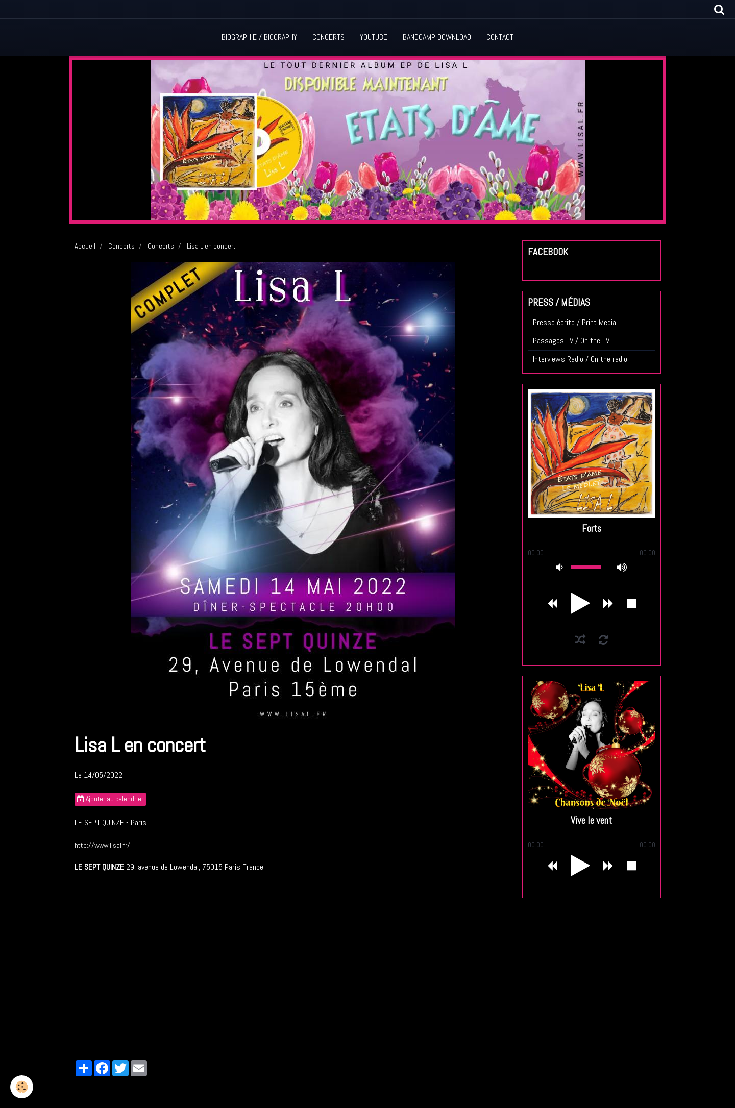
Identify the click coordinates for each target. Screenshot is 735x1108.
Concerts (328, 37)
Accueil (85, 246)
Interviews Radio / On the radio (580, 359)
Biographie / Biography (259, 37)
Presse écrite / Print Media (574, 322)
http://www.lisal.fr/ (102, 845)
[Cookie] (21, 1086)
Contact (499, 37)
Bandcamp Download (437, 37)
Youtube (373, 37)
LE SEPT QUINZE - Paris (110, 822)
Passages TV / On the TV (571, 340)
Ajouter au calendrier (110, 799)
